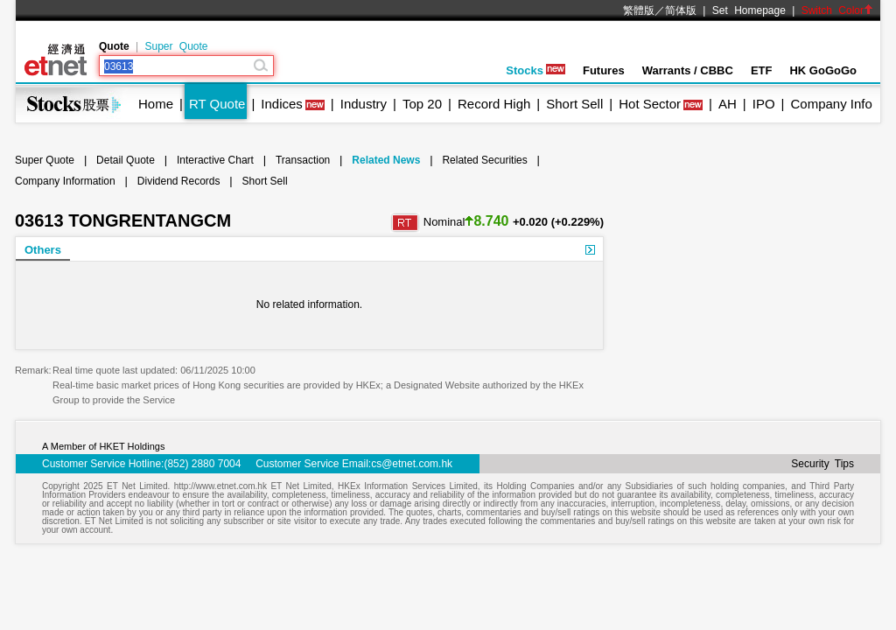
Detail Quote (125, 160)
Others (42, 249)
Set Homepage (749, 10)
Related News (386, 160)
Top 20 (422, 103)
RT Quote (217, 103)
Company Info (831, 103)
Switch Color (837, 10)
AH (727, 103)
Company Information (65, 181)
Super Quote (175, 46)
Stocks (535, 70)
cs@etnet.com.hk (411, 464)
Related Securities (484, 160)
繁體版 (638, 10)
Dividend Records (178, 181)
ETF (762, 70)
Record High (494, 103)
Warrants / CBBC (687, 70)
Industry (363, 103)
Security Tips (822, 464)
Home (155, 103)
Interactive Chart (215, 160)
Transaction (303, 160)
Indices (282, 103)
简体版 (680, 10)
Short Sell (574, 103)
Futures (604, 70)
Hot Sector (650, 103)
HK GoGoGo (823, 70)
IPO (763, 103)
